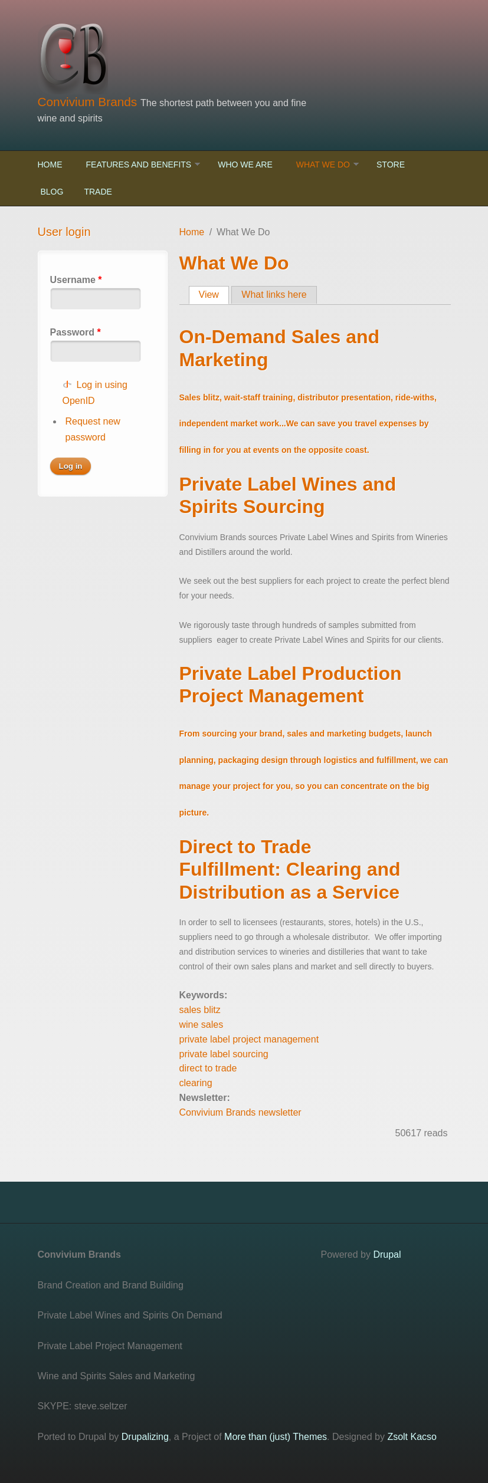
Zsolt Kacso (412, 1437)
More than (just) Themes (275, 1437)
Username (76, 280)
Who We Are (245, 164)
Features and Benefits (139, 164)
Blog (52, 191)
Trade (98, 191)
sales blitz (200, 1010)
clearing (195, 1083)
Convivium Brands (89, 101)
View (214, 294)
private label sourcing (223, 1054)
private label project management (249, 1039)
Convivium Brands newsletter (240, 1112)
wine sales (201, 1025)
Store (390, 164)
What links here (273, 295)
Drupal (387, 1254)
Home (50, 164)
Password (75, 332)
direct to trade (208, 1068)
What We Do (323, 164)
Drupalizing (145, 1437)
